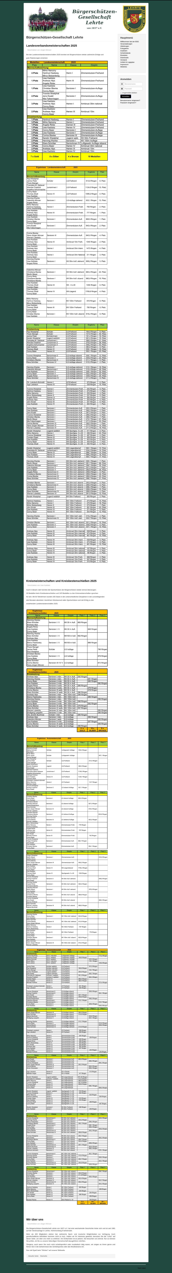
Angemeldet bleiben (129, 93)
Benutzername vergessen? (130, 100)
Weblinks (123, 67)
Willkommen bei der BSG (129, 42)
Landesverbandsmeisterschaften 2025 (51, 45)
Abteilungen (124, 46)
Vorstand (123, 60)
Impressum (124, 64)
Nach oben (142, 1268)
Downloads (124, 58)
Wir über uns (34, 1219)
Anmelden (126, 96)
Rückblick (124, 55)
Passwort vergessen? (128, 103)
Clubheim (123, 51)
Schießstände (125, 53)
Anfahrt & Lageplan (127, 62)
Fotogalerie (124, 48)
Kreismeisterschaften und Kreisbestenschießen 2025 (61, 581)
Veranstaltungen (126, 44)
